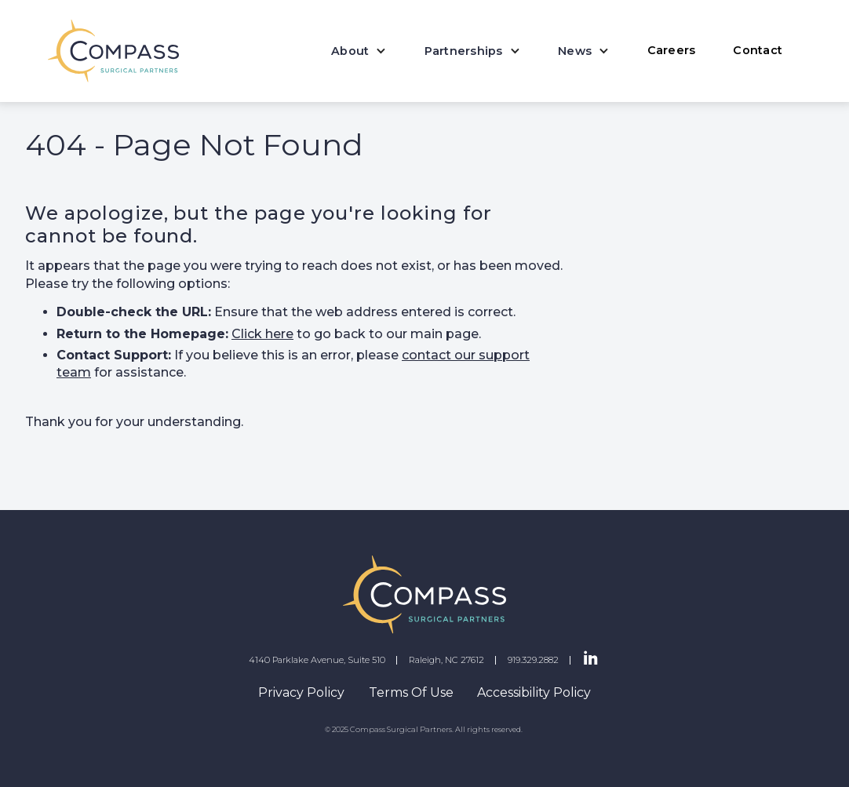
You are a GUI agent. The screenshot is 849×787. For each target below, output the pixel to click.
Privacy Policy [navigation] (301, 692)
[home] (113, 51)
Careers (671, 50)
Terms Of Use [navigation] (411, 692)
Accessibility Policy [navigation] (534, 692)
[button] (359, 51)
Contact (757, 50)
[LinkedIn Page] (590, 659)
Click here (262, 333)
